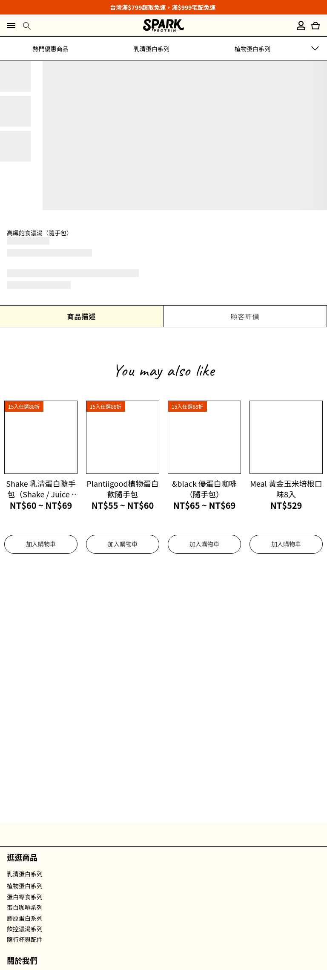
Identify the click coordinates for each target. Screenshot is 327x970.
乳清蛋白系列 (151, 48)
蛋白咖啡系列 (25, 907)
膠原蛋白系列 (25, 918)
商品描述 (81, 316)
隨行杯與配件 (25, 939)
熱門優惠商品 (51, 48)
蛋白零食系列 (25, 896)
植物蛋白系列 (252, 48)
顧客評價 (244, 316)
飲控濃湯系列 (25, 928)
